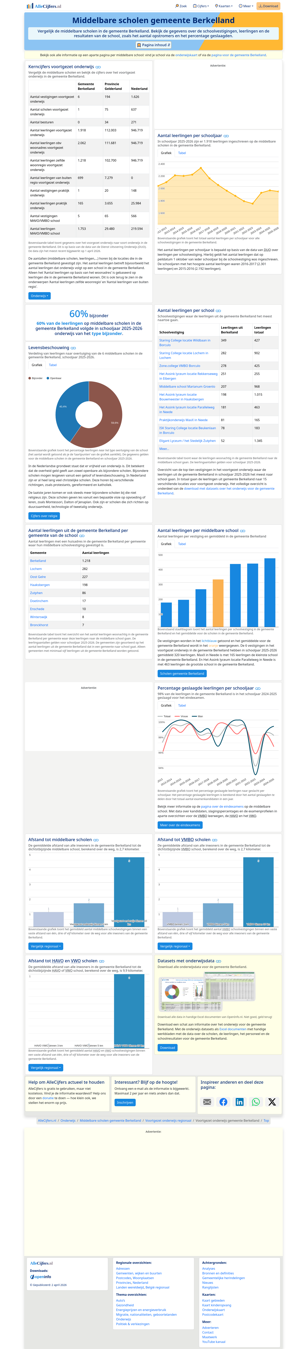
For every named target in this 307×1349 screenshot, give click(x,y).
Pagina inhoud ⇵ (154, 45)
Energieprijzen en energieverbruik (141, 1310)
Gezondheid (125, 1305)
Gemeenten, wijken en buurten (139, 1273)
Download (268, 6)
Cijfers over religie (44, 516)
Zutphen (36, 593)
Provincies (123, 1282)
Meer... (164, 449)
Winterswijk (38, 617)
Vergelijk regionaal (44, 946)
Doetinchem (39, 601)
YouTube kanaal (213, 1342)
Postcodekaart (212, 1314)
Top (266, 1120)
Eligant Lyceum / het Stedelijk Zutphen (187, 441)
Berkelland (38, 561)
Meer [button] (245, 6)
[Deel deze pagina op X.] (272, 1102)
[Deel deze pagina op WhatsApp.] (256, 1102)
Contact (208, 1332)
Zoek (181, 6)
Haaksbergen (40, 585)
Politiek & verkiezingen (133, 1324)
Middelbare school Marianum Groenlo (187, 386)
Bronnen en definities (218, 1273)
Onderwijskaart (213, 1310)
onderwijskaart (186, 55)
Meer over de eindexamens (180, 825)
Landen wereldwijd (130, 1287)
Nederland (140, 1282)
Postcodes (123, 1278)
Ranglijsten (210, 1287)
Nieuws (207, 1282)
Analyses (208, 1268)
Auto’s (120, 1300)
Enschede (37, 609)
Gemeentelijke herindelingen (223, 1278)
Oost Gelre (38, 577)
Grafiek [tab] (166, 153)
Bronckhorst (39, 625)
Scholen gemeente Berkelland (182, 673)
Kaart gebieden (213, 1300)
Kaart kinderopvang (216, 1305)
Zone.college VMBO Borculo (179, 366)
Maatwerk (209, 1337)
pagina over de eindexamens (222, 806)
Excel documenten (233, 1029)
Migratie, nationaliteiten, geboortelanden (146, 1314)
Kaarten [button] (222, 6)
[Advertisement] (218, 98)
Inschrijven (125, 1102)
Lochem (36, 569)
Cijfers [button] (200, 6)
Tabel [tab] (182, 153)
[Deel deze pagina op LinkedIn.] (239, 1102)
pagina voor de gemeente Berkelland (238, 55)
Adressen (123, 1268)
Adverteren (210, 1328)
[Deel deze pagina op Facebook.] (223, 1102)
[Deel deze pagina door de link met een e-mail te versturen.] (207, 1102)
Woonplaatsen (143, 1278)
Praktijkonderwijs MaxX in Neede (183, 420)
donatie (48, 1098)
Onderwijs (38, 296)
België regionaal (157, 1287)
